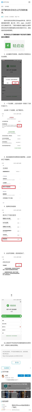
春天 (2, 16)
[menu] (29, 2)
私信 (27, 375)
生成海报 (5, 368)
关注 (21, 375)
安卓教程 (11, 16)
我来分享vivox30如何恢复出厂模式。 (21, 406)
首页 (2, 6)
